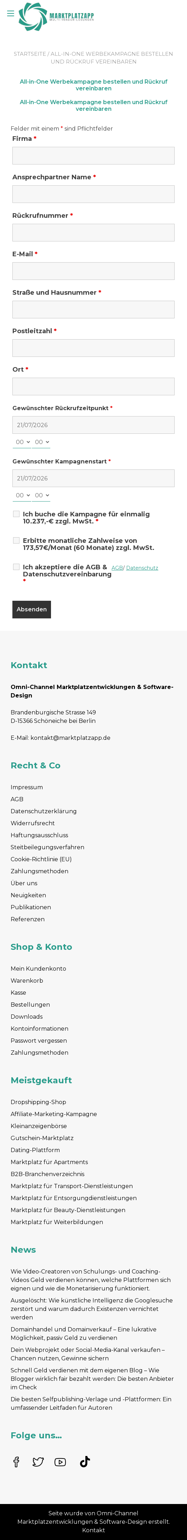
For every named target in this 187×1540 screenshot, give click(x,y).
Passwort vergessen (39, 1040)
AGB (17, 799)
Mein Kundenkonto (38, 968)
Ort (20, 369)
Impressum (27, 787)
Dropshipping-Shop (38, 1102)
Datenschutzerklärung (44, 811)
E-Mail (25, 254)
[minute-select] (41, 442)
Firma (24, 139)
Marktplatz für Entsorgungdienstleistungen (74, 1198)
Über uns (24, 883)
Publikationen (31, 907)
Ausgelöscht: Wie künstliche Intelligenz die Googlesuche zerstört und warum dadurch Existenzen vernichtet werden (92, 1309)
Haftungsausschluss (39, 835)
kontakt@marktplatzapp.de (70, 738)
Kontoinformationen (39, 1028)
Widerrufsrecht (33, 823)
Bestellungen (30, 1004)
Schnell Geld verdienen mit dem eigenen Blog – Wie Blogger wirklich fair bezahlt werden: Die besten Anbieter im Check (92, 1379)
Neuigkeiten (28, 895)
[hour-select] (22, 442)
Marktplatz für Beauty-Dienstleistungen (68, 1210)
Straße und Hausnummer (56, 292)
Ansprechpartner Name (54, 177)
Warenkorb (27, 980)
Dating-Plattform (35, 1150)
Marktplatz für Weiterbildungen (57, 1222)
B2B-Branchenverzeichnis (47, 1174)
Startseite (30, 53)
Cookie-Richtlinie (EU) (41, 859)
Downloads (26, 1016)
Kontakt (93, 1530)
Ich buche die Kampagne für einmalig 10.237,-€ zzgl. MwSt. (86, 518)
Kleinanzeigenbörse (39, 1126)
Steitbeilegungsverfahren (47, 847)
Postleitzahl (34, 331)
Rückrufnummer (42, 216)
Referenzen (28, 919)
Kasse (18, 992)
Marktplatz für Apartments (49, 1162)
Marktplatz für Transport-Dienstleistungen (72, 1186)
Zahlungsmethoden (39, 871)
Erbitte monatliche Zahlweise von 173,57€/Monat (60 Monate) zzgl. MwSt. (88, 544)
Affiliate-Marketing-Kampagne (54, 1114)
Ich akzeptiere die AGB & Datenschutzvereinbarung (67, 574)
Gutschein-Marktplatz (42, 1138)
